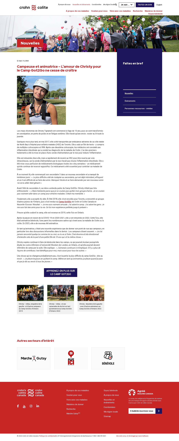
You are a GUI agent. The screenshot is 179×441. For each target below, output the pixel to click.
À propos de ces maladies (77, 11)
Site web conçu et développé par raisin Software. (132, 436)
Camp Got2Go (65, 202)
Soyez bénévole (155, 14)
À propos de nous (64, 4)
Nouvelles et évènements (81, 4)
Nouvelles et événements (109, 401)
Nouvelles (129, 93)
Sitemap (107, 416)
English (159, 5)
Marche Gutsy (73, 413)
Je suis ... (125, 5)
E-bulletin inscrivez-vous (141, 411)
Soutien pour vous (99, 11)
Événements (130, 101)
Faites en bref (133, 63)
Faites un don (145, 5)
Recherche (138, 11)
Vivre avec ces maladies (120, 11)
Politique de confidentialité (48, 436)
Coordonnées (96, 4)
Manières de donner (154, 11)
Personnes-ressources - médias (139, 109)
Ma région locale (109, 4)
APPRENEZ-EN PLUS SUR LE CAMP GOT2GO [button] (60, 272)
